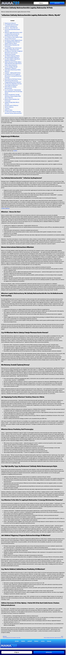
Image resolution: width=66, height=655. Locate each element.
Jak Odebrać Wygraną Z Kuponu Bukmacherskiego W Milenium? (12, 56)
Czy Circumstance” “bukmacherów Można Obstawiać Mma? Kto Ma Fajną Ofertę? (13, 91)
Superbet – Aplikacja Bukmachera (13, 73)
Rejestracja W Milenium (10, 23)
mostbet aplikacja (5, 208)
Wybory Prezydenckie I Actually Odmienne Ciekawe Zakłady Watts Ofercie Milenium (13, 96)
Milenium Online (8, 110)
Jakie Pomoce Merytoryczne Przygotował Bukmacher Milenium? (13, 81)
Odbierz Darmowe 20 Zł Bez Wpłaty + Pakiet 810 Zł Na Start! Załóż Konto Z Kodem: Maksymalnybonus (13, 63)
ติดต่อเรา (36, 641)
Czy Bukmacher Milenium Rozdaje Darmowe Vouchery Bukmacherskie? (13, 112)
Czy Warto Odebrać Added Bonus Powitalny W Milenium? (12, 59)
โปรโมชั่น (23, 641)
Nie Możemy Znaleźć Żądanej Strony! (13, 40)
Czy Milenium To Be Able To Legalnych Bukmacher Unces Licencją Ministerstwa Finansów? (13, 52)
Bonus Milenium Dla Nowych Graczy (13, 79)
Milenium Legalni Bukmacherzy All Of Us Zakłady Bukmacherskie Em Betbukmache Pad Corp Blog (13, 34)
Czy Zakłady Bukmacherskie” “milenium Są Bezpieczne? (11, 25)
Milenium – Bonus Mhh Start (11, 28)
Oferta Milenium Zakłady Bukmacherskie (10, 87)
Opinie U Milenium (9, 107)
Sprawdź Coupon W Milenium (11, 105)
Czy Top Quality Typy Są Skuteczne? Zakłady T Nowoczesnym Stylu (13, 48)
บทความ (42, 641)
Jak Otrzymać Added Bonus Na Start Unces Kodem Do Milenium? (13, 84)
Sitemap (49, 641)
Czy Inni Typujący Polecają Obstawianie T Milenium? (11, 67)
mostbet (15, 150)
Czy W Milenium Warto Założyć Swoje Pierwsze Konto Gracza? (13, 37)
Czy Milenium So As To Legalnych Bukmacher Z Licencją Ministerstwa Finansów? (13, 76)
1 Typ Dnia (7, 108)
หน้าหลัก (17, 641)
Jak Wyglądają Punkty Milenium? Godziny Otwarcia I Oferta (12, 42)
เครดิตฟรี (30, 641)
